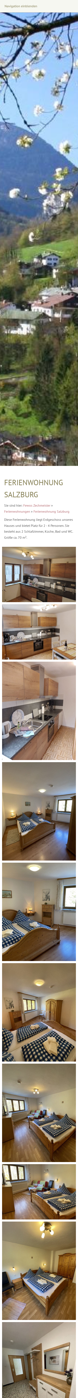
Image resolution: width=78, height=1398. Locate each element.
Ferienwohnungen (17, 511)
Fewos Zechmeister (36, 505)
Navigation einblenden (21, 6)
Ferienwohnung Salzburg (51, 511)
